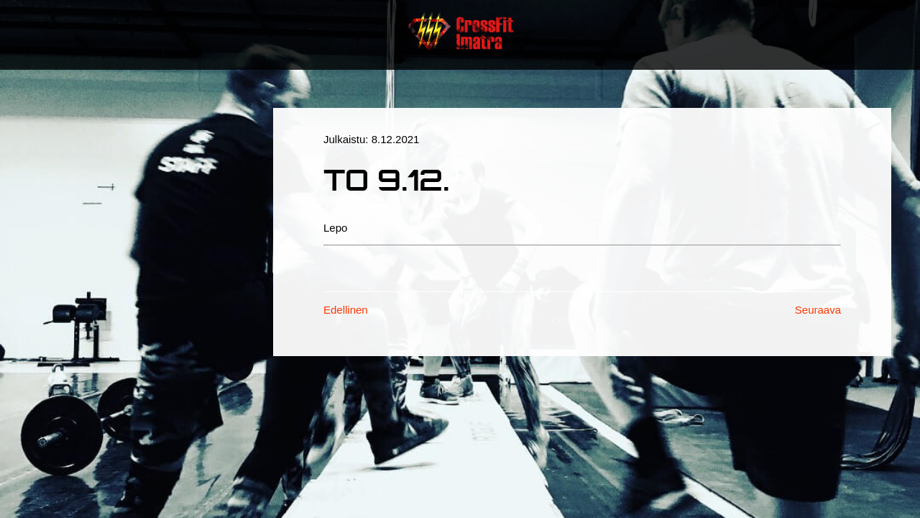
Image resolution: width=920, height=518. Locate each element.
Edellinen (345, 310)
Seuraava (818, 310)
